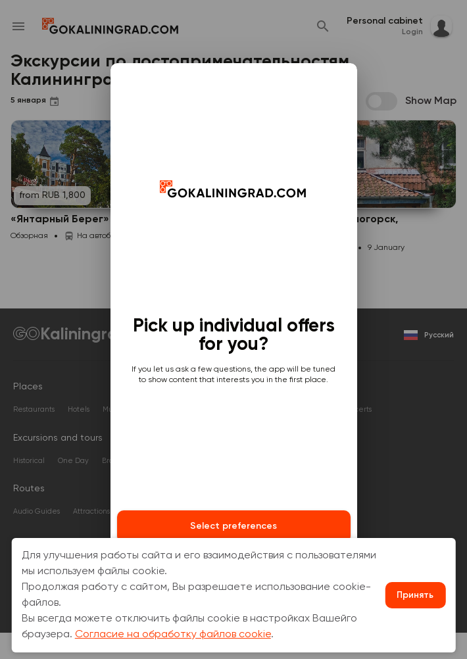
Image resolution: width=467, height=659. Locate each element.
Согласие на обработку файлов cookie (173, 634)
